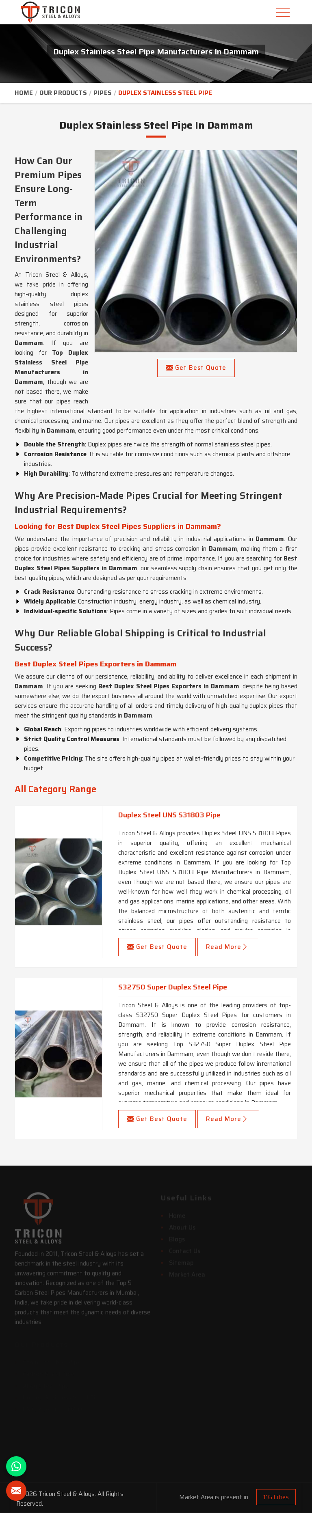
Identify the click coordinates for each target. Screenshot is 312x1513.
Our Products (63, 93)
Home (24, 93)
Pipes (102, 93)
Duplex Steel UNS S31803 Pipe (169, 815)
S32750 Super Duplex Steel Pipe (172, 987)
